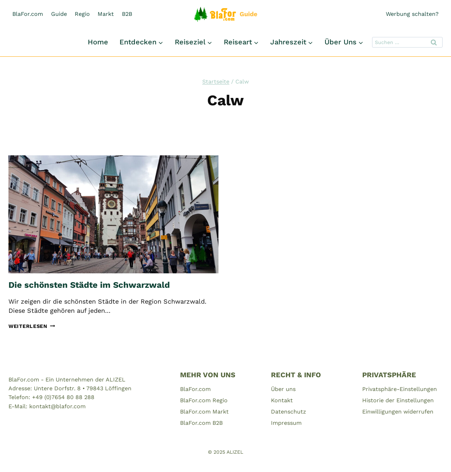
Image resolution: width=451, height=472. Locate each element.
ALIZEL (235, 452)
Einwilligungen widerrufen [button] (397, 411)
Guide (59, 14)
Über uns (283, 389)
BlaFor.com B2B (201, 423)
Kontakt (282, 400)
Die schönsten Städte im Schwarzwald (89, 285)
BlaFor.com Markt (204, 411)
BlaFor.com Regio (204, 400)
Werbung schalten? (412, 14)
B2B (127, 14)
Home (98, 42)
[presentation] (113, 214)
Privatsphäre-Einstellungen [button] (399, 389)
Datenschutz (288, 411)
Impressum (286, 423)
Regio (82, 14)
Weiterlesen (31, 326)
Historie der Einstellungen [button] (398, 400)
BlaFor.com (27, 14)
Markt (106, 14)
